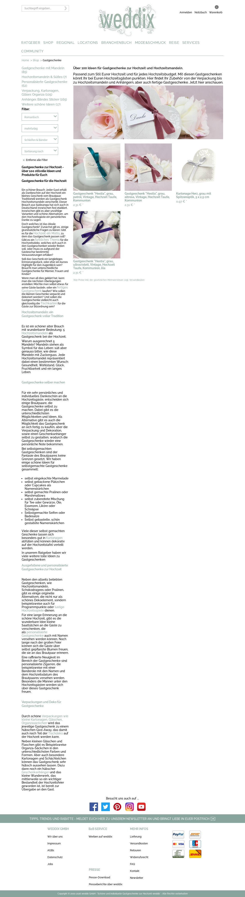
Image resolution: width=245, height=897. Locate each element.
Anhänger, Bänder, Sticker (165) (44, 99)
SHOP (48, 43)
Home (25, 60)
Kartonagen (54, 538)
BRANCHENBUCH (116, 43)
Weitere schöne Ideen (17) (41, 104)
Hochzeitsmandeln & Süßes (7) (44, 77)
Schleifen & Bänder (35, 140)
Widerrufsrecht (139, 857)
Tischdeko (56, 733)
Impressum (54, 843)
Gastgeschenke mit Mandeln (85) (43, 70)
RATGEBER (30, 43)
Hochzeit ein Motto (46, 233)
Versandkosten (139, 843)
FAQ (132, 864)
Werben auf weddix (100, 836)
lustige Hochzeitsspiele (43, 608)
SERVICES (191, 43)
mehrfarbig (31, 128)
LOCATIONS (88, 43)
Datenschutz (55, 857)
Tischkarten (49, 303)
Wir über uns (55, 836)
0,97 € (181, 201)
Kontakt (134, 871)
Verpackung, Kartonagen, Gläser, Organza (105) (40, 92)
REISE (174, 43)
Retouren (135, 850)
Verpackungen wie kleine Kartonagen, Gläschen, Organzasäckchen (45, 719)
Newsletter (136, 877)
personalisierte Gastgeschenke (34, 633)
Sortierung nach (33, 151)
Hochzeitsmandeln (35, 333)
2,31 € (78, 205)
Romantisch (31, 117)
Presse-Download (99, 877)
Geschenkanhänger (35, 772)
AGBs (50, 850)
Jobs (50, 864)
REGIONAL (65, 43)
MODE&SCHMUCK (150, 43)
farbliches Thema (47, 239)
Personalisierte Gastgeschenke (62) (44, 84)
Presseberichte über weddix (105, 884)
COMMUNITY (32, 51)
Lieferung (135, 836)
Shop (36, 60)
